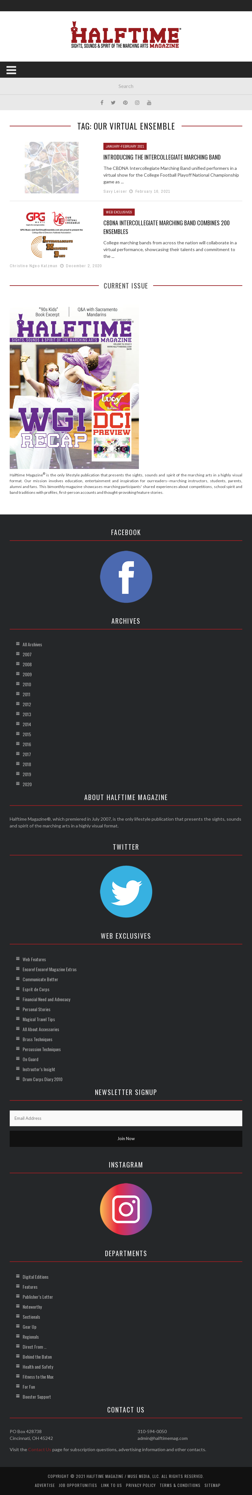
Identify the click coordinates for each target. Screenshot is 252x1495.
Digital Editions (35, 1276)
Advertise (45, 1485)
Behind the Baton (37, 1356)
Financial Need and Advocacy (46, 999)
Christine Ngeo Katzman (34, 266)
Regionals (31, 1336)
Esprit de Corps (36, 989)
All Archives (32, 644)
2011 (26, 694)
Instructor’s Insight (39, 1069)
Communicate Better (40, 979)
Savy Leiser (115, 191)
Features (30, 1286)
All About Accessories (41, 1029)
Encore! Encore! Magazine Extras (50, 969)
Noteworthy (32, 1306)
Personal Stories (36, 1009)
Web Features (34, 959)
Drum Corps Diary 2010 (42, 1079)
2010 (27, 684)
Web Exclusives (119, 212)
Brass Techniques (37, 1039)
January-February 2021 (125, 146)
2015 (27, 734)
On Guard (30, 1059)
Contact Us (39, 1449)
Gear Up (30, 1326)
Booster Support (37, 1396)
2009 (27, 674)
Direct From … (35, 1346)
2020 (27, 784)
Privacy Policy (141, 1485)
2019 (27, 774)
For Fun (29, 1386)
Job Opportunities (78, 1485)
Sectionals (31, 1316)
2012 (27, 704)
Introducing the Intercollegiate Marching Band (162, 157)
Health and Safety (38, 1366)
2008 (27, 664)
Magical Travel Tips (39, 1019)
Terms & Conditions (180, 1485)
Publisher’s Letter (38, 1296)
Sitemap (213, 1485)
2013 (27, 714)
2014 (27, 724)
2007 (27, 654)
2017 (27, 754)
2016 (27, 744)
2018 (27, 764)
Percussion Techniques (42, 1049)
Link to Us (111, 1485)
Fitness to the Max (38, 1376)
